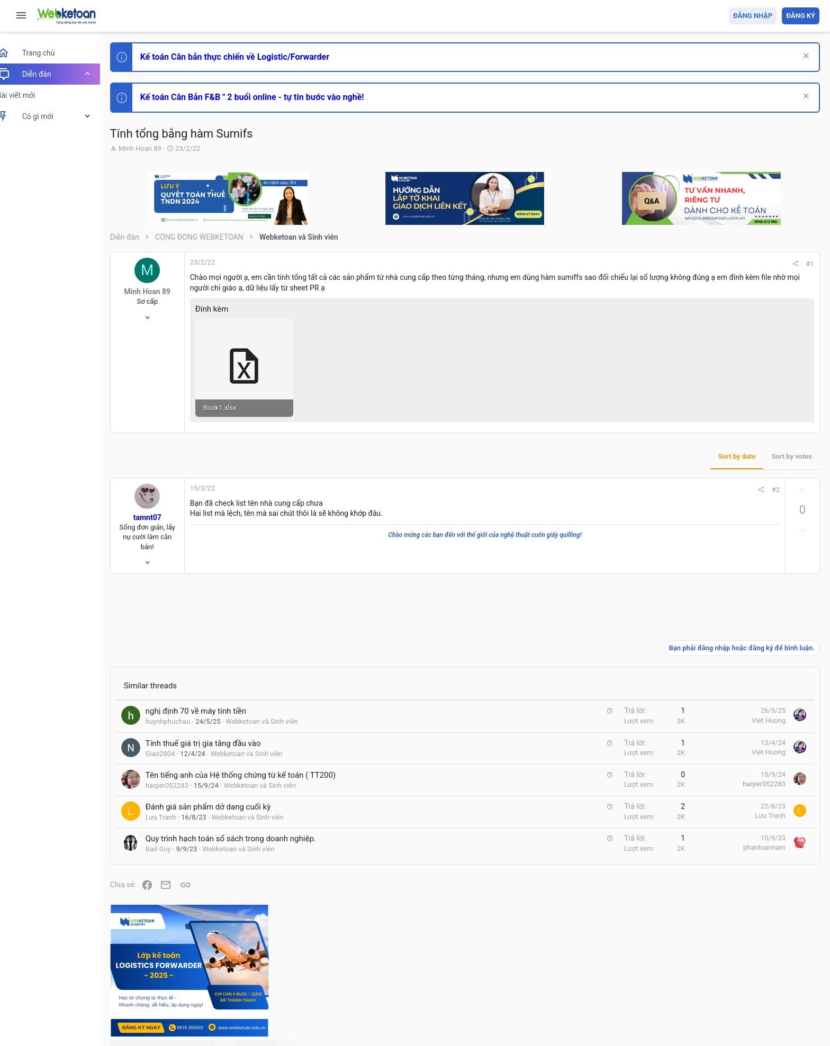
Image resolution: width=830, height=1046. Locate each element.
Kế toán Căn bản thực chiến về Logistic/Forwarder (246, 57)
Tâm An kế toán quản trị (737, 874)
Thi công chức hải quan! (755, 602)
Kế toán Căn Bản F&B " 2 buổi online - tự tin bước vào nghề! (264, 97)
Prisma (136, 977)
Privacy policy (699, 977)
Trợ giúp (739, 977)
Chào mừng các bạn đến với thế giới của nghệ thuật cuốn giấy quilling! (419, 524)
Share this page (753, 934)
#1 (667, 264)
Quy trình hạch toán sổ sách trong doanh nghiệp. (242, 828)
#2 (632, 479)
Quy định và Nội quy (642, 977)
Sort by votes (648, 446)
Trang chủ (774, 977)
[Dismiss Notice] (804, 56)
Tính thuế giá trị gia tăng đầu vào (215, 733)
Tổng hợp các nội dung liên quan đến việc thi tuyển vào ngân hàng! (760, 720)
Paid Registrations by (208, 1013)
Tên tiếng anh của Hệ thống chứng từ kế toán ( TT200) (252, 764)
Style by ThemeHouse (158, 1022)
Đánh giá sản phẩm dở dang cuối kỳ (220, 796)
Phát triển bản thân (744, 584)
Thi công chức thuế (745, 819)
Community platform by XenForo (214, 1003)
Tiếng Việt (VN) (186, 977)
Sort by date (593, 446)
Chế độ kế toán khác (747, 760)
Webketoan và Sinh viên (274, 711)
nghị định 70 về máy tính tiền (207, 701)
